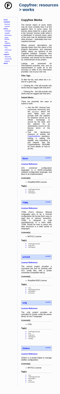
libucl (25, 158)
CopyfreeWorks (34, 136)
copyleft (7, 33)
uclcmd (26, 259)
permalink (47, 157)
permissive (8, 35)
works (6, 52)
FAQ (6, 47)
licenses (7, 24)
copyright (8, 31)
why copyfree (7, 42)
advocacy (8, 57)
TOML (25, 203)
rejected (7, 26)
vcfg (24, 306)
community (8, 59)
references (8, 50)
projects (7, 61)
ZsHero (26, 353)
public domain (7, 38)
